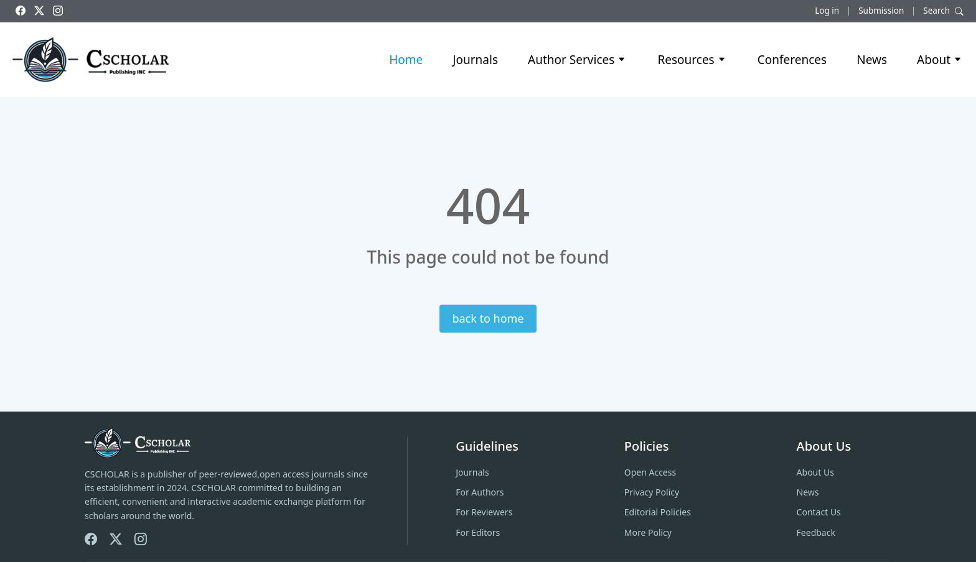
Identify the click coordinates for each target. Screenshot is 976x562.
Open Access (650, 472)
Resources (692, 60)
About (940, 60)
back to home (487, 318)
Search (943, 10)
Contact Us (819, 512)
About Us (815, 472)
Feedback (816, 532)
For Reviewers (484, 512)
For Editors (478, 532)
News (871, 60)
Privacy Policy (651, 492)
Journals (475, 60)
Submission (881, 10)
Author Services (577, 60)
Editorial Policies (657, 512)
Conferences (792, 60)
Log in (827, 10)
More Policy (648, 532)
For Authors (480, 492)
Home (406, 60)
